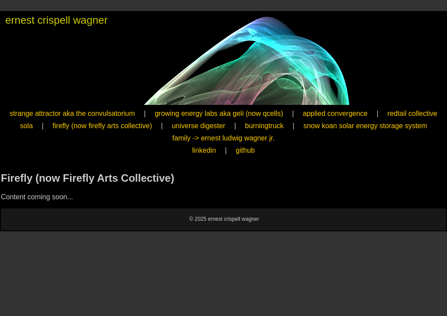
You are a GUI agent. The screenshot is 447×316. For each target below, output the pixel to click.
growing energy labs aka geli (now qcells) (219, 113)
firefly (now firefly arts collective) (102, 125)
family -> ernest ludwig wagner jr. (223, 138)
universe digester (198, 125)
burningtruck (264, 125)
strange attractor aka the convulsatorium (72, 113)
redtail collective (412, 113)
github (245, 150)
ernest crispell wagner (56, 20)
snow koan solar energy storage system (365, 125)
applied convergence (335, 113)
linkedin (204, 150)
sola (26, 125)
